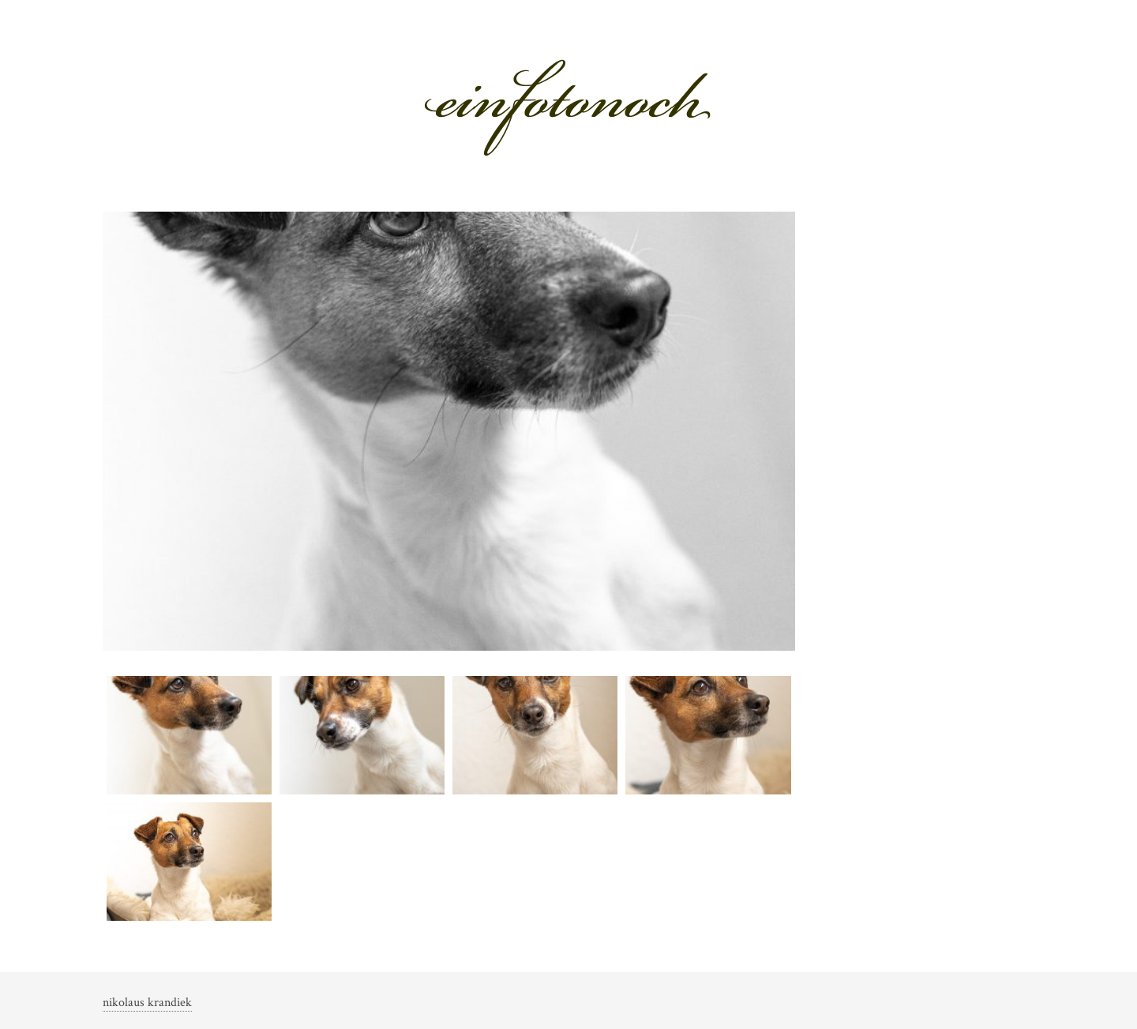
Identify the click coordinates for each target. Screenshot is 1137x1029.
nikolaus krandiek (147, 1002)
